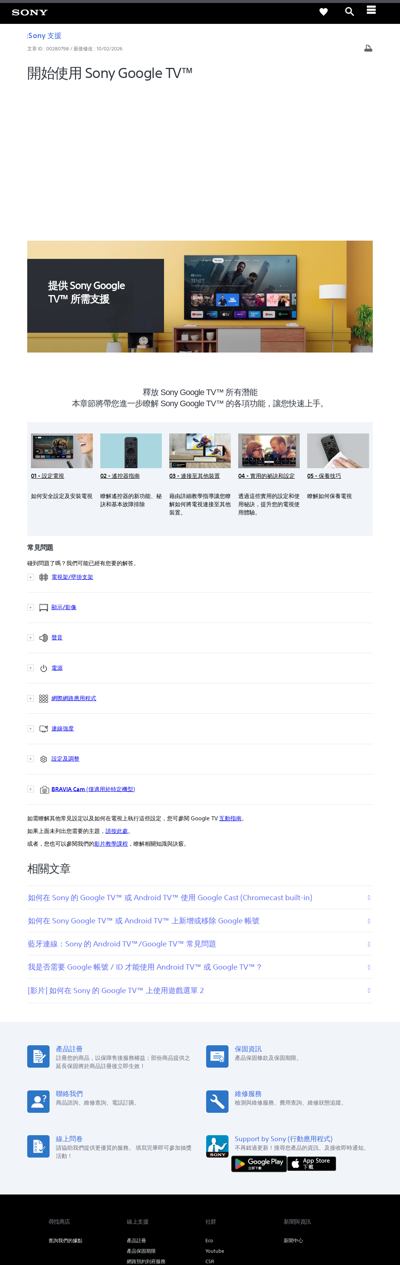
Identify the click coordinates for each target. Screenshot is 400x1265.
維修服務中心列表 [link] (146, 1134)
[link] (29, 12)
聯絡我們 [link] (342, 1170)
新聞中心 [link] (293, 1092)
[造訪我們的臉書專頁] (328, 1189)
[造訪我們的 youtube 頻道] (344, 1189)
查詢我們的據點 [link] (65, 1092)
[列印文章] (368, 49)
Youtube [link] (214, 1102)
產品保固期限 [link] (141, 1102)
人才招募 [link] (315, 1170)
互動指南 (230, 669)
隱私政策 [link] (81, 1224)
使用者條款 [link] (58, 1224)
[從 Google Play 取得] (261, 1014)
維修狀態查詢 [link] (141, 1123)
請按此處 (116, 682)
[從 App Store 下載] (311, 1014)
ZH (74, 1190)
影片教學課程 (111, 695)
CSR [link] (209, 1113)
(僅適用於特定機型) (85, 640)
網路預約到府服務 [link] (146, 1113)
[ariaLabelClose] (376, 12)
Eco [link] (209, 1092)
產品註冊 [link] (136, 1092)
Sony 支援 (44, 35)
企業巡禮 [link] (288, 1170)
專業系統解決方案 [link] (251, 1170)
